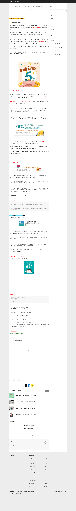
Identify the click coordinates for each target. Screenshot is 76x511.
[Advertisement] (29, 19)
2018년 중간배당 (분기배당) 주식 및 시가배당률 (25, 418)
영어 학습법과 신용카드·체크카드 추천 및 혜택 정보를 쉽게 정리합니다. (22, 459)
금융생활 (38, 500)
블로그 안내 (52, 29)
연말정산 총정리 (38, 497)
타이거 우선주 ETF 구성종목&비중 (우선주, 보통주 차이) (26, 431)
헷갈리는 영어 (38, 477)
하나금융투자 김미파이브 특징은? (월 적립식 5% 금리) (29, 6)
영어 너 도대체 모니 (15, 458)
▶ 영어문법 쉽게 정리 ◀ (29, 445)
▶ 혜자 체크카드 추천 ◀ (29, 451)
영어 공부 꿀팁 (38, 486)
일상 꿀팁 (38, 503)
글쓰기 (51, 21)
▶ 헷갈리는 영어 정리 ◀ (29, 441)
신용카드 (38, 491)
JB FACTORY (63, 508)
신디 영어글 (38, 489)
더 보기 (46, 407)
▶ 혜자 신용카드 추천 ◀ (29, 448)
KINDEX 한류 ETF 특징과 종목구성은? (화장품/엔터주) (26, 412)
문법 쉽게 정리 (38, 475)
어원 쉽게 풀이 (38, 483)
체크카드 (38, 494)
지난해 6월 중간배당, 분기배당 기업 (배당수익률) (25, 425)
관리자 (51, 18)
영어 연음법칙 (38, 480)
